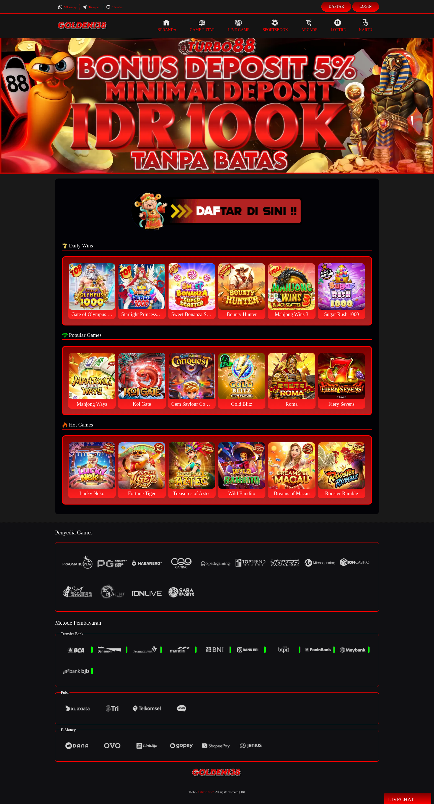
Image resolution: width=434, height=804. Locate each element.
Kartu (365, 25)
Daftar (336, 6)
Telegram (91, 7)
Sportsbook (275, 25)
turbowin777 (206, 791)
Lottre (338, 25)
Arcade (309, 25)
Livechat (114, 7)
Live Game (239, 25)
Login (366, 6)
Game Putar (202, 25)
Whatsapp (67, 7)
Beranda (166, 25)
